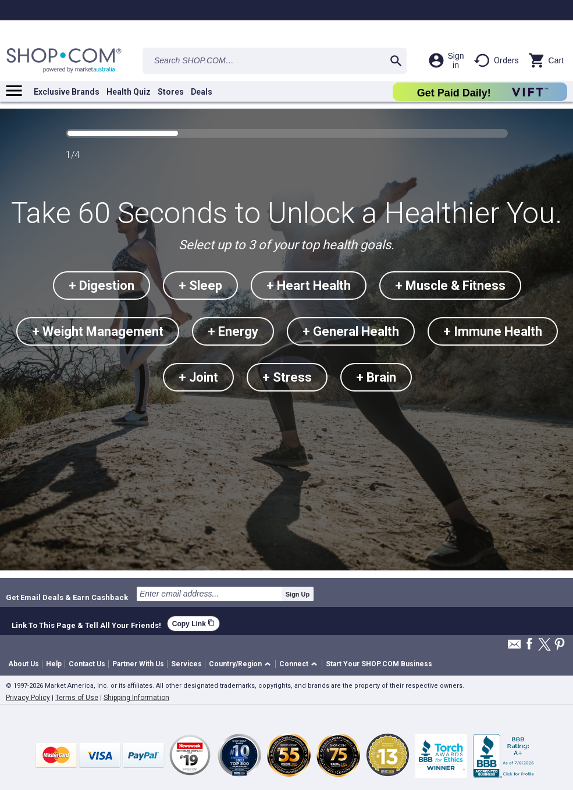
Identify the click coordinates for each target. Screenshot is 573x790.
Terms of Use (76, 698)
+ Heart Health (308, 285)
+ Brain (376, 377)
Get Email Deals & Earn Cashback (67, 597)
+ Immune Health (492, 331)
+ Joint (198, 377)
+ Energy (233, 331)
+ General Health (350, 331)
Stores (171, 91)
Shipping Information (136, 698)
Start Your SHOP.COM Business (379, 664)
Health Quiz (128, 91)
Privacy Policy (28, 698)
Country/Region (235, 664)
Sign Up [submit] (298, 594)
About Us (23, 664)
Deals (201, 91)
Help (54, 664)
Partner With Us (138, 664)
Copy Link (193, 623)
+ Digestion (101, 285)
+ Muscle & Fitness (450, 285)
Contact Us (87, 664)
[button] (242, 664)
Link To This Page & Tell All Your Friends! (86, 624)
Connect (293, 664)
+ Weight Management (97, 331)
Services (186, 664)
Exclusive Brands (66, 91)
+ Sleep (200, 285)
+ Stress (287, 377)
